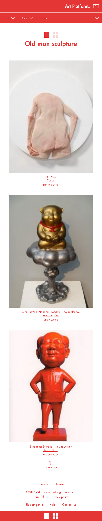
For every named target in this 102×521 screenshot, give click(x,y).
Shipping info (34, 504)
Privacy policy (60, 497)
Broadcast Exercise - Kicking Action (51, 447)
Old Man (51, 177)
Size (24, 18)
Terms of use (41, 497)
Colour (43, 18)
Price (6, 18)
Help (53, 504)
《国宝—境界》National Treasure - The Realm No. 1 (51, 312)
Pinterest (60, 484)
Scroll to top (51, 466)
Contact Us (69, 504)
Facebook (43, 484)
